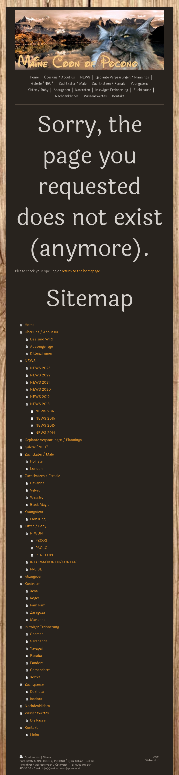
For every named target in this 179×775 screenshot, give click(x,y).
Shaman (37, 634)
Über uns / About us (41, 332)
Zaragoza (37, 612)
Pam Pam (37, 605)
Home (29, 325)
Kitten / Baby (35, 526)
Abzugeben (33, 576)
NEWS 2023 (40, 368)
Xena (34, 591)
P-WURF (37, 533)
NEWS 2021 (40, 382)
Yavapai (36, 648)
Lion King (37, 519)
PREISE (36, 569)
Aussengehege (41, 346)
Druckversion (30, 757)
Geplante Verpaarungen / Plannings (53, 440)
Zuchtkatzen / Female (42, 476)
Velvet (35, 490)
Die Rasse (37, 720)
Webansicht (152, 760)
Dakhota (37, 691)
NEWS (30, 361)
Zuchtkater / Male (39, 454)
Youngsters (34, 512)
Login (156, 757)
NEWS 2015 (45, 425)
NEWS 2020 (40, 389)
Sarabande (38, 641)
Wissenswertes (37, 713)
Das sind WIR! (41, 339)
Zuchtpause (34, 684)
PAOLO (41, 548)
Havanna (37, 483)
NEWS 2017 (45, 411)
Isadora (36, 699)
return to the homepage (81, 271)
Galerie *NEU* (36, 447)
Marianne (37, 620)
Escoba (36, 655)
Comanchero (40, 670)
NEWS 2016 (45, 418)
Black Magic (39, 504)
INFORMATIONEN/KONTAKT (54, 562)
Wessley (36, 497)
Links (34, 735)
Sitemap (47, 757)
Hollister (37, 461)
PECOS (41, 540)
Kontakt (31, 727)
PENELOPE (44, 555)
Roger (34, 598)
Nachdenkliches (37, 706)
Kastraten (33, 584)
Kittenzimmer (41, 353)
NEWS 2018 (40, 404)
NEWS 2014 (45, 432)
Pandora (37, 663)
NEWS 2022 (40, 375)
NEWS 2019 (39, 397)
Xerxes (35, 677)
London (36, 468)
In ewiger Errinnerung (42, 627)
